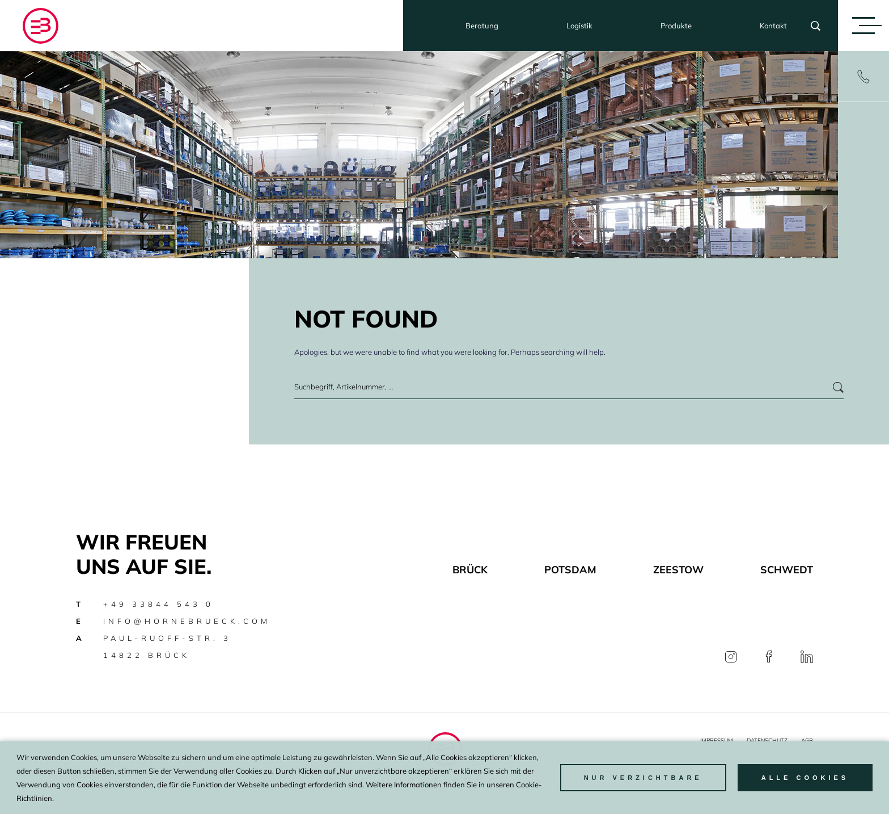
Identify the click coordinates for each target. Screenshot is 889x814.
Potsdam (570, 569)
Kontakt (773, 25)
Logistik (579, 25)
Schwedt (786, 569)
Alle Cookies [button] (805, 777)
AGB (807, 740)
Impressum (716, 740)
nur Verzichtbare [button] (643, 777)
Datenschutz (767, 740)
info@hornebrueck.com (186, 621)
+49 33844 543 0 (158, 604)
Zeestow (678, 569)
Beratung (481, 25)
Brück (470, 569)
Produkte (676, 25)
